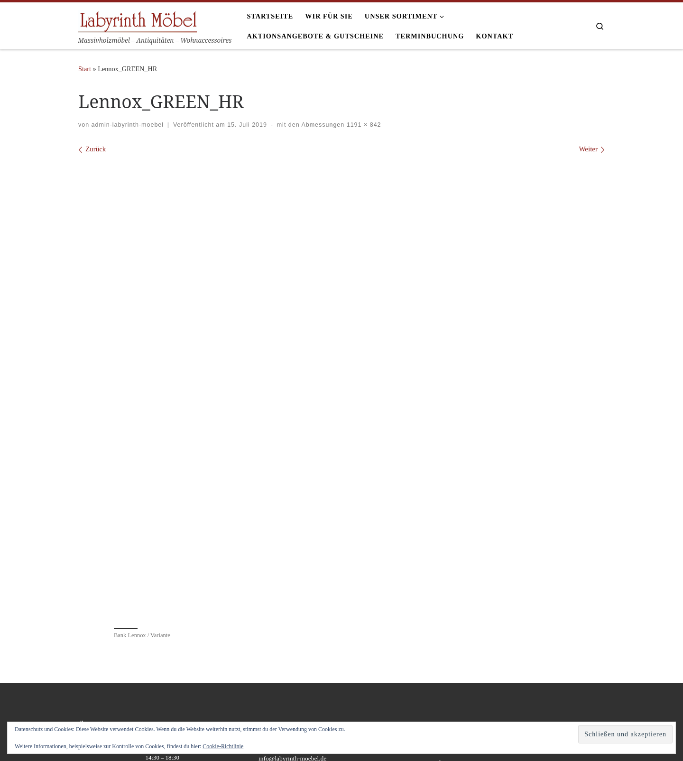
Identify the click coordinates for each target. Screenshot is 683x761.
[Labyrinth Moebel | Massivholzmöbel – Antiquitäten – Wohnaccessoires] (137, 19)
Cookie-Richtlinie (223, 746)
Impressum (453, 628)
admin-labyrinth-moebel (128, 124)
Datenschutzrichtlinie (466, 642)
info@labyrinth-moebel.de (292, 625)
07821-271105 (276, 615)
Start (84, 69)
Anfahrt (449, 615)
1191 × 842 (362, 124)
